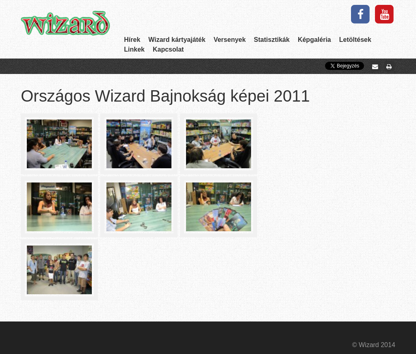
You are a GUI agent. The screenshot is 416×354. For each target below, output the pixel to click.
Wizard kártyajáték (176, 39)
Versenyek (230, 39)
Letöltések (355, 39)
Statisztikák (272, 39)
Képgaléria (314, 39)
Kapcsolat (168, 49)
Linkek (134, 49)
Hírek (132, 39)
